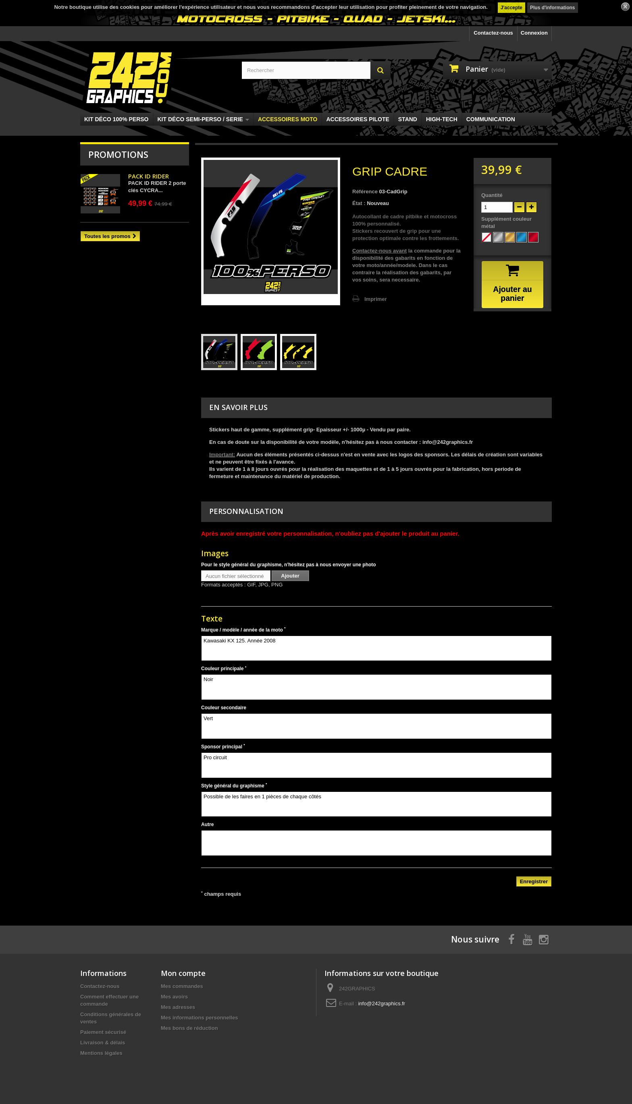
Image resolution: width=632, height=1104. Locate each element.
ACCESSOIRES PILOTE (357, 119)
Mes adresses (178, 1007)
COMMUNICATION (490, 119)
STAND (407, 119)
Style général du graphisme (234, 785)
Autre (207, 824)
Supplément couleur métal (506, 222)
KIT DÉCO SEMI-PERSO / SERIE (203, 119)
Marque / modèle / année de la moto (243, 629)
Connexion (534, 33)
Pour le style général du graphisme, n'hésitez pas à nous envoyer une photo (288, 565)
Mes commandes (182, 986)
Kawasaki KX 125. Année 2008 (376, 648)
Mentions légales (101, 1053)
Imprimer (375, 299)
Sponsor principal (223, 746)
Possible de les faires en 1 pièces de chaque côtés (376, 804)
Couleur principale (223, 668)
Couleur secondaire (223, 707)
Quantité (492, 195)
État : (359, 203)
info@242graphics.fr (381, 1003)
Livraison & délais (102, 1043)
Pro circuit (376, 765)
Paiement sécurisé (103, 1032)
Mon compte (183, 973)
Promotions (118, 154)
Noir (376, 687)
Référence (365, 191)
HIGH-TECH (441, 119)
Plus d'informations (552, 7)
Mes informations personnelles (199, 1018)
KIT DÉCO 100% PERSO (116, 119)
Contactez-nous (493, 33)
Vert (376, 726)
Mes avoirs (174, 997)
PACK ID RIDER (148, 176)
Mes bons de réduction (189, 1028)
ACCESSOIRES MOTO (288, 119)
